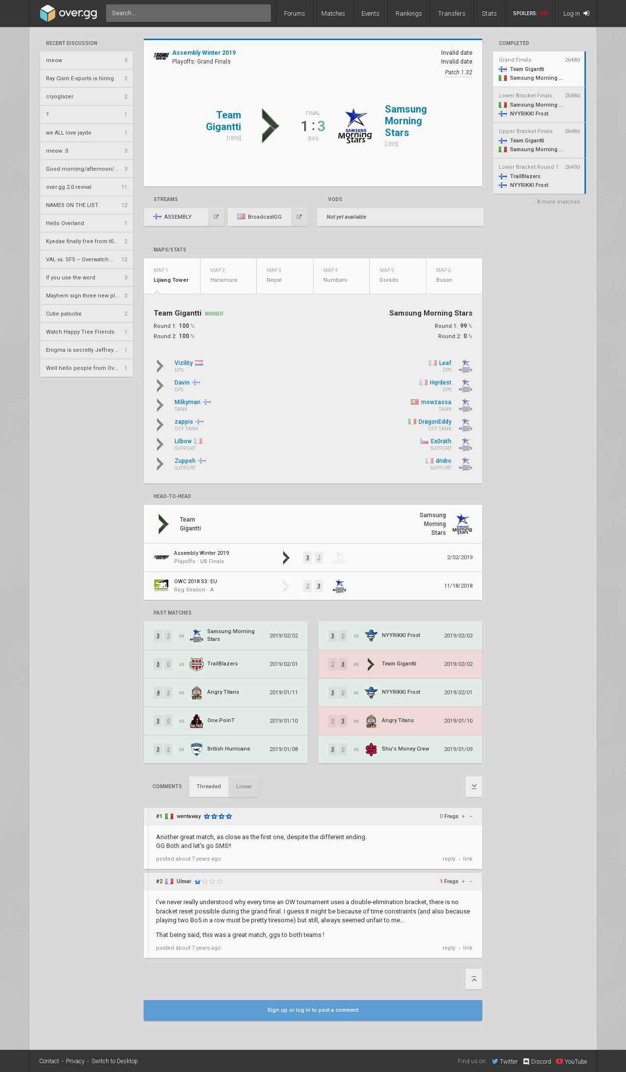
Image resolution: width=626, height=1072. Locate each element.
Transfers (452, 13)
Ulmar (184, 881)
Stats (489, 13)
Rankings (409, 13)
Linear (244, 786)
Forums (294, 13)
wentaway (189, 816)
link (467, 859)
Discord (536, 1062)
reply (449, 859)
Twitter (504, 1061)
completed (514, 43)
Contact (49, 1061)
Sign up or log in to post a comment (313, 1010)
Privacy (75, 1061)
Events (370, 13)
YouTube (571, 1061)
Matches (333, 13)
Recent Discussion (71, 43)
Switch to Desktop (114, 1061)
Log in (576, 13)
